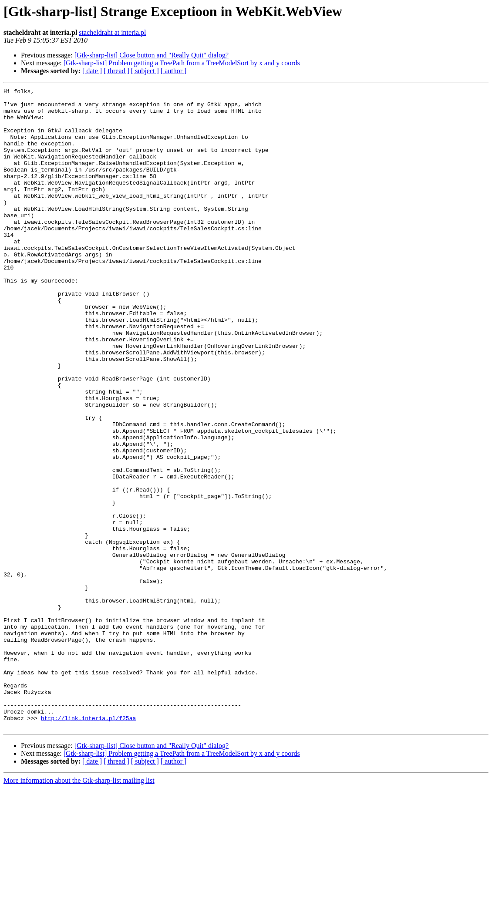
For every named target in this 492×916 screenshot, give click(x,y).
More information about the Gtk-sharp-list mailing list (79, 908)
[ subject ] (145, 70)
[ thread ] (116, 70)
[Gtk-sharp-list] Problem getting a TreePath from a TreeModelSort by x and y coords (182, 63)
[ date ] (92, 70)
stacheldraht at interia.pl (112, 32)
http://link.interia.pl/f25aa (88, 845)
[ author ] (174, 70)
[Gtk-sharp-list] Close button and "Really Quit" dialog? (151, 55)
